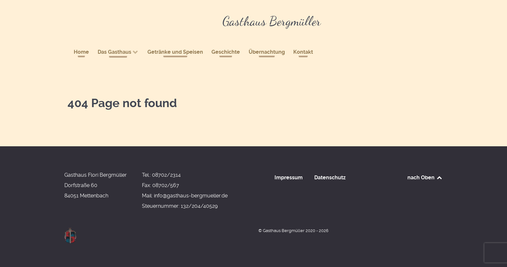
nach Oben (425, 177)
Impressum (289, 177)
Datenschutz (330, 177)
